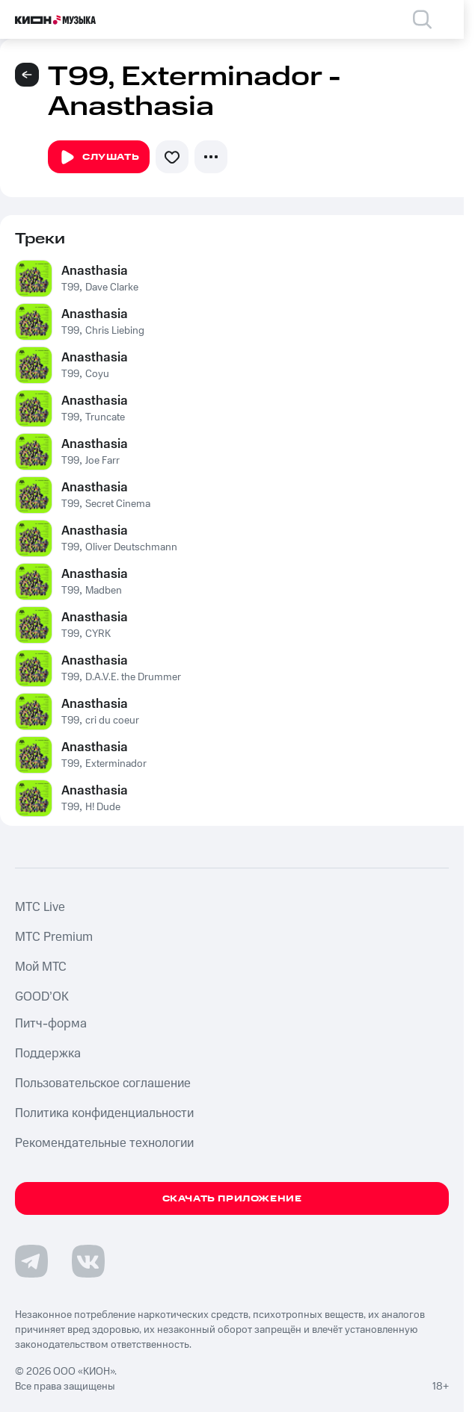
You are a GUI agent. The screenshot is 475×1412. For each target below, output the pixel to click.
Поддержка (48, 1054)
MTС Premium (54, 937)
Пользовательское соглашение (103, 1083)
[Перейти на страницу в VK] (88, 1261)
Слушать (98, 158)
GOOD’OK (42, 997)
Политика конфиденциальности (104, 1113)
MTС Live (40, 907)
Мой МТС (41, 967)
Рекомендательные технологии (104, 1143)
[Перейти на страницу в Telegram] (31, 1261)
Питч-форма (51, 1024)
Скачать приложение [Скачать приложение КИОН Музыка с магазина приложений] (232, 1198)
